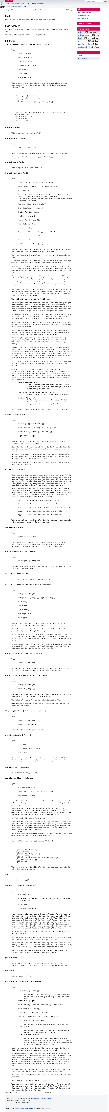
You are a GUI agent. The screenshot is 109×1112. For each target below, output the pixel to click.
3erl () (82, 58)
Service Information (37, 4)
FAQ (27, 4)
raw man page (82, 18)
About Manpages (18, 4)
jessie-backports (83, 35)
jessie (8, 6)
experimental (82, 47)
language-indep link (84, 12)
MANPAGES (9, 0)
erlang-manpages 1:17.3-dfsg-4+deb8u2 (40, 1098)
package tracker (83, 15)
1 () (80, 55)
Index (8, 4)
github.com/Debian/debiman (25, 1108)
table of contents (84, 24)
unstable (80, 44)
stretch (79, 38)
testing (79, 41)
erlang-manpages (16, 6)
